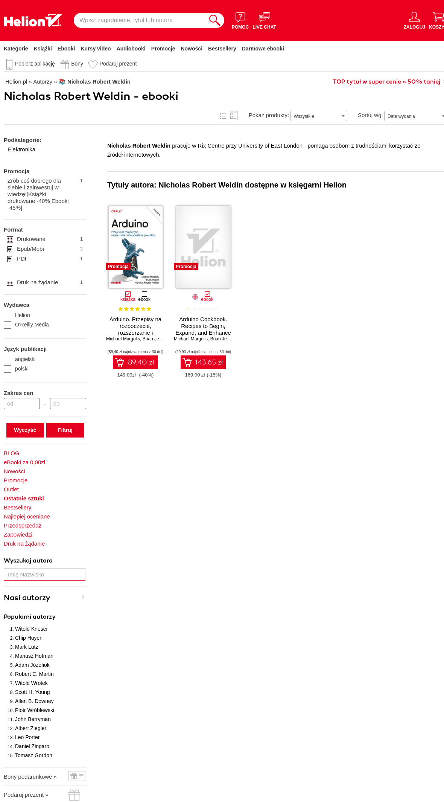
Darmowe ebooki (263, 49)
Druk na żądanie (50, 282)
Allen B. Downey (34, 701)
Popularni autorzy (30, 617)
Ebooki (66, 49)
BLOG (12, 453)
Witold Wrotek (31, 683)
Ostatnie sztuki (24, 498)
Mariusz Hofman (34, 656)
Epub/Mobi (50, 248)
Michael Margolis (123, 339)
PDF (50, 258)
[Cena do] (68, 403)
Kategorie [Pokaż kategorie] (16, 49)
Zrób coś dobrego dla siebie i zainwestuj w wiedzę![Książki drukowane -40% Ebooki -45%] (45, 194)
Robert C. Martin (34, 674)
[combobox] (318, 116)
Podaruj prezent (118, 64)
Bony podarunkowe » (30, 776)
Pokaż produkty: (269, 115)
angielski (19, 359)
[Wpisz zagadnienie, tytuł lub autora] (139, 20)
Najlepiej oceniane (27, 516)
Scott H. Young (32, 692)
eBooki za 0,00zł (24, 462)
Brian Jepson (156, 339)
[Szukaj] (214, 20)
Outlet (11, 489)
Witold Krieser (31, 629)
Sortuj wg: (370, 115)
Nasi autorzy (27, 597)
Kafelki (233, 115)
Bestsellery (222, 49)
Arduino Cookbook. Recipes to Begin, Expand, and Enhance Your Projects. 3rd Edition (203, 332)
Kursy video (96, 49)
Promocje (163, 49)
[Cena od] (22, 403)
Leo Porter (27, 737)
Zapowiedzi (18, 534)
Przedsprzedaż (22, 525)
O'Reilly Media (26, 324)
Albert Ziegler (30, 728)
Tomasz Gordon (33, 755)
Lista (223, 115)
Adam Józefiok (32, 665)
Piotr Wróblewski (34, 710)
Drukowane (50, 239)
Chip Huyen (29, 638)
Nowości (191, 49)
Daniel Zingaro (32, 746)
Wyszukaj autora (28, 560)
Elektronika (21, 149)
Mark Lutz (26, 647)
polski (16, 368)
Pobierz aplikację (35, 64)
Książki (43, 49)
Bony (77, 64)
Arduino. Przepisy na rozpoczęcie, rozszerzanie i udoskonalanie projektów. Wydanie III (135, 332)
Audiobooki (131, 49)
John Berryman (33, 719)
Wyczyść (25, 430)
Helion (17, 315)
